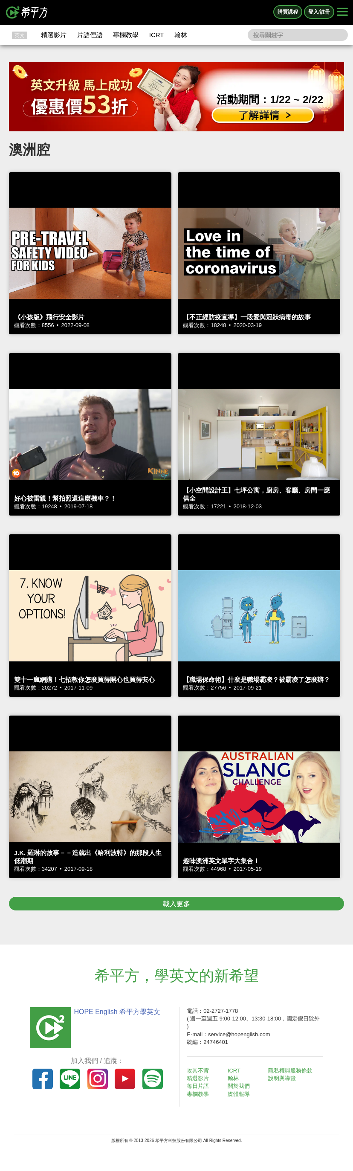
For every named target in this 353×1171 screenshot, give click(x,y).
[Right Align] (342, 12)
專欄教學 (126, 34)
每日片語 (198, 1086)
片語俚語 (90, 34)
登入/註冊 (319, 12)
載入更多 (176, 903)
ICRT (156, 34)
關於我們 (239, 1086)
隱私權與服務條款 (290, 1070)
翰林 (180, 34)
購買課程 (288, 12)
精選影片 (54, 34)
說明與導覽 (282, 1078)
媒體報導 (239, 1094)
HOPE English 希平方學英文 (117, 1011)
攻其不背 (198, 1070)
